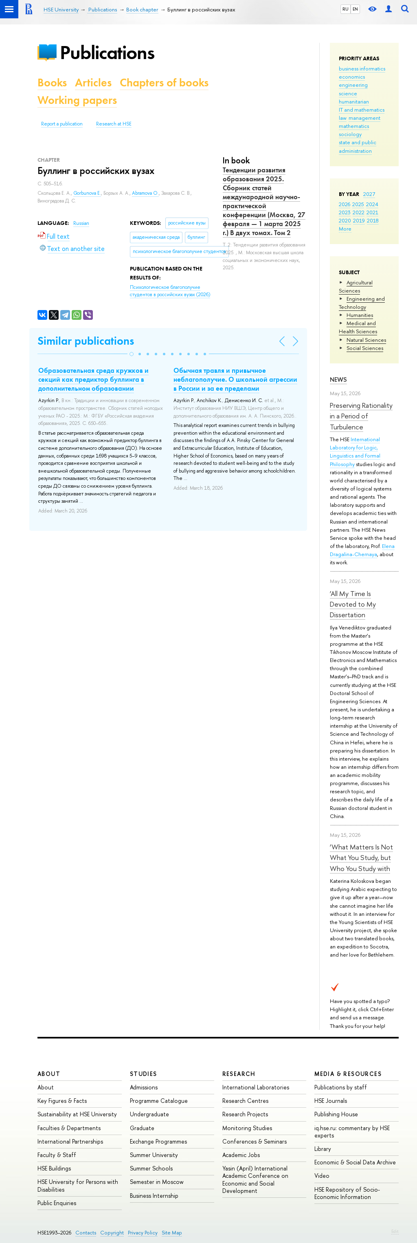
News (338, 379)
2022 (358, 212)
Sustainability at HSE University (77, 1114)
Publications (107, 52)
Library (322, 1149)
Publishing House (336, 1114)
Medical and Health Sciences (358, 327)
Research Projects (245, 1114)
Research (239, 1074)
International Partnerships (70, 1141)
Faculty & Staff (56, 1155)
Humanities (360, 315)
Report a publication (62, 124)
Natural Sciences (366, 339)
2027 (369, 194)
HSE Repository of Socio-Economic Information (347, 1193)
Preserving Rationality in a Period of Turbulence (361, 415)
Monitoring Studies (247, 1128)
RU (345, 9)
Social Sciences (365, 348)
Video (321, 1175)
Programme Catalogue (159, 1100)
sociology (350, 134)
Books (52, 82)
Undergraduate (149, 1114)
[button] (131, 354)
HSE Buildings (54, 1168)
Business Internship (154, 1195)
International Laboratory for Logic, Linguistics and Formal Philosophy (355, 451)
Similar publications (85, 341)
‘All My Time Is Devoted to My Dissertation (353, 604)
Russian (81, 223)
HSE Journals (330, 1100)
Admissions (144, 1087)
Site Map (172, 1232)
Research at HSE (114, 124)
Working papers (77, 100)
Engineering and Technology (362, 302)
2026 (344, 204)
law (343, 117)
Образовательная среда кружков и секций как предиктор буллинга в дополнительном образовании (93, 379)
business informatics (362, 68)
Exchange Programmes (158, 1141)
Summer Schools (151, 1168)
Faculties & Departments (69, 1128)
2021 (372, 212)
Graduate (142, 1128)
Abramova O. (145, 193)
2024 (372, 204)
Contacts (85, 1232)
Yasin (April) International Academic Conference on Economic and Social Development (255, 1179)
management (364, 117)
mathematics (354, 126)
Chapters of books (164, 82)
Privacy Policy (143, 1232)
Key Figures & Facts (62, 1100)
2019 (359, 220)
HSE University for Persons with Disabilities (77, 1185)
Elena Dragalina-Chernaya (362, 550)
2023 (345, 212)
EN (355, 9)
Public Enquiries (56, 1203)
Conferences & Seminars (254, 1141)
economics (352, 76)
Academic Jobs (241, 1155)
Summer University (154, 1155)
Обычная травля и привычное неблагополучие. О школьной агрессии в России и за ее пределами (235, 379)
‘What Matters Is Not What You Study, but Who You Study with (361, 857)
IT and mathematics (361, 109)
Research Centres (245, 1100)
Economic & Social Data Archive (355, 1162)
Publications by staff (340, 1087)
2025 (358, 204)
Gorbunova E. (87, 193)
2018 (373, 220)
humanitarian (354, 101)
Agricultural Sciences (356, 286)
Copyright (112, 1232)
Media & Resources (348, 1074)
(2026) (170, 291)
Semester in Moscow (157, 1182)
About (48, 1074)
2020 (345, 220)
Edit (395, 1231)
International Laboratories (255, 1087)
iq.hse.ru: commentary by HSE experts (352, 1131)
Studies (143, 1074)
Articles (93, 82)
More (345, 228)
